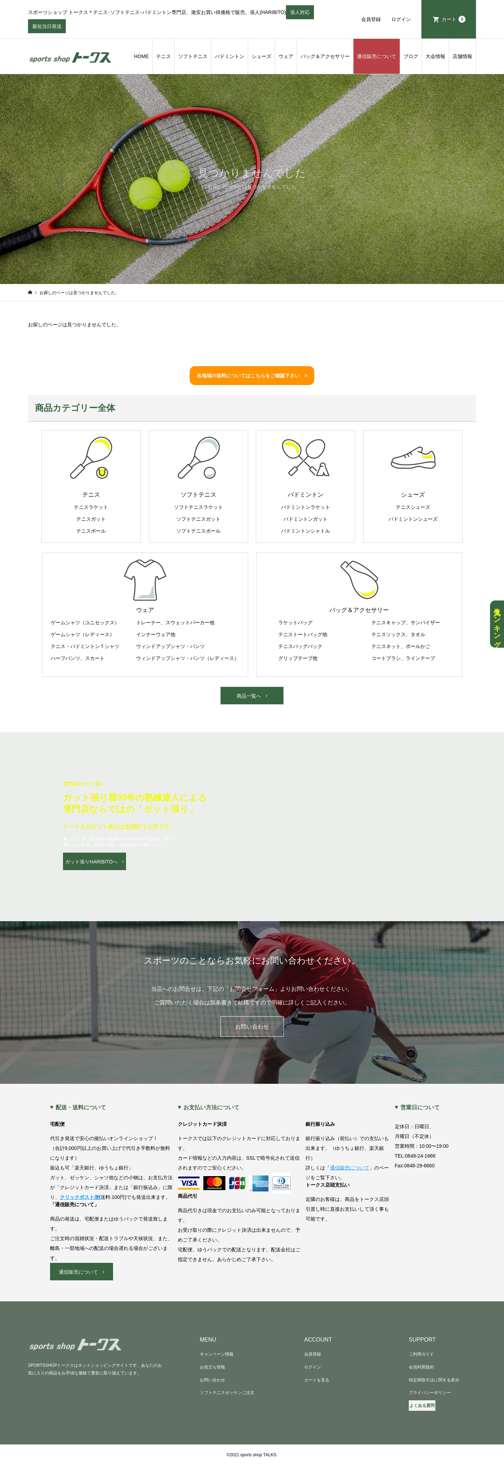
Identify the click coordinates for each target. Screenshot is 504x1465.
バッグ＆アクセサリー (325, 56)
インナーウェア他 (155, 634)
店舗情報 (462, 56)
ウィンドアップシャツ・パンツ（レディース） (187, 658)
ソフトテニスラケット (198, 507)
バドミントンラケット (305, 507)
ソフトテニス (193, 56)
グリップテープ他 (297, 658)
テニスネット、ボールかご (400, 646)
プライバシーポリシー (430, 1392)
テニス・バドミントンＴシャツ (85, 646)
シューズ (261, 56)
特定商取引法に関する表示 (434, 1380)
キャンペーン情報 (216, 1354)
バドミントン (229, 56)
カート (453, 19)
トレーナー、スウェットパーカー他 (175, 622)
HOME (141, 56)
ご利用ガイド (421, 1354)
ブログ (411, 56)
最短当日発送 (47, 28)
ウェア (286, 56)
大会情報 (435, 56)
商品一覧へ (249, 696)
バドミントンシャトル (305, 530)
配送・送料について (81, 1107)
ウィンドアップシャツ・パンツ (170, 646)
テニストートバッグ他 (302, 634)
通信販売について (376, 56)
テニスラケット (91, 507)
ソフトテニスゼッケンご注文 (227, 1392)
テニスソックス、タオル (398, 634)
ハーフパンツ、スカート (78, 658)
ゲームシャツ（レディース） (82, 634)
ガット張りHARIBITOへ (91, 862)
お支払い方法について (211, 1107)
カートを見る (316, 1380)
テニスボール (91, 530)
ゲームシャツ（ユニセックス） (85, 622)
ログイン (401, 19)
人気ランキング (497, 624)
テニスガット (91, 519)
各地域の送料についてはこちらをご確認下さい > (252, 375)
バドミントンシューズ (413, 519)
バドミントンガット (306, 519)
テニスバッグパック (300, 646)
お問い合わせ (252, 1027)
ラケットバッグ (295, 622)
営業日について (420, 1107)
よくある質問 (422, 1405)
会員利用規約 (421, 1367)
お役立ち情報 (212, 1367)
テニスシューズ (413, 507)
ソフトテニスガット (198, 519)
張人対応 (300, 14)
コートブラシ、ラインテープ (403, 658)
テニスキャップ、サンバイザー (405, 622)
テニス (163, 56)
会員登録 (371, 19)
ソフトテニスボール (198, 530)
